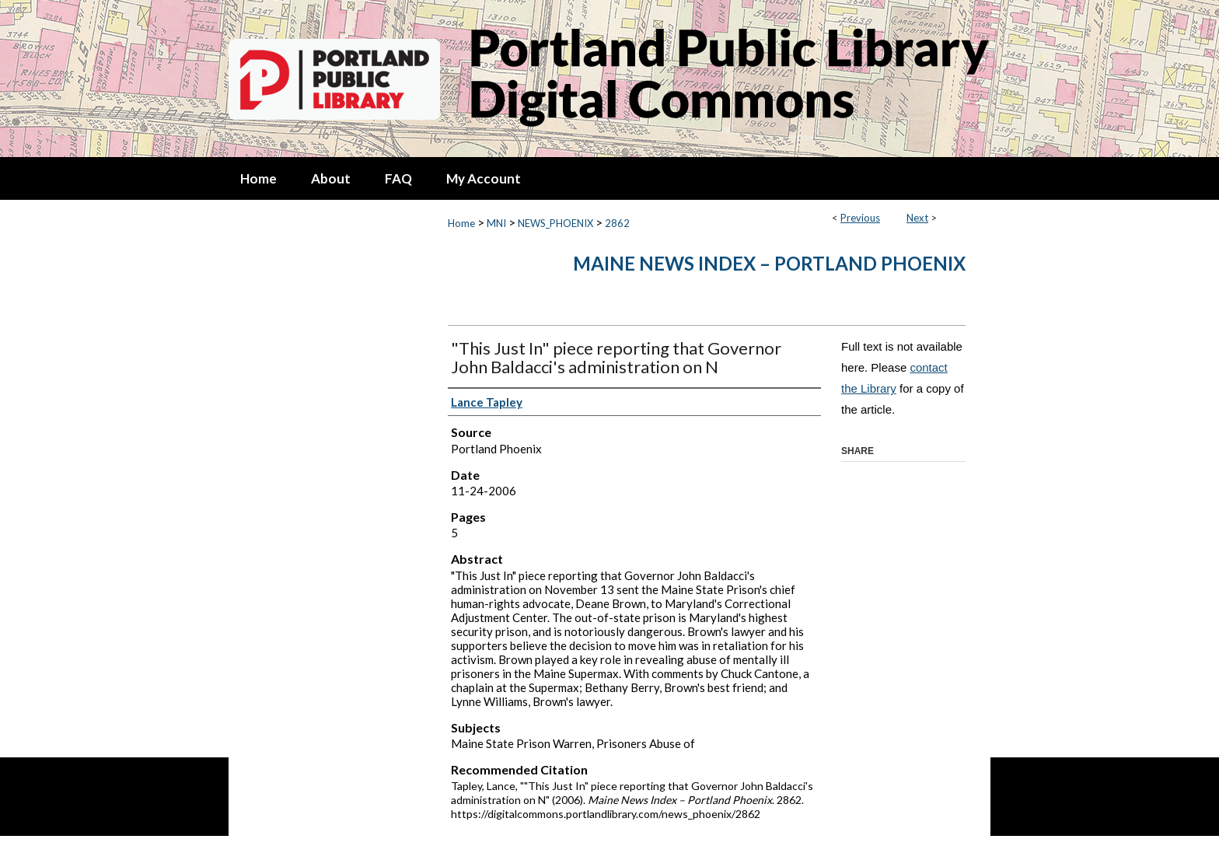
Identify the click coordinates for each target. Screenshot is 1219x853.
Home (461, 223)
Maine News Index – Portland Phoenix (769, 263)
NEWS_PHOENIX (555, 223)
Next (917, 218)
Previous (860, 218)
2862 (617, 223)
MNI (496, 223)
